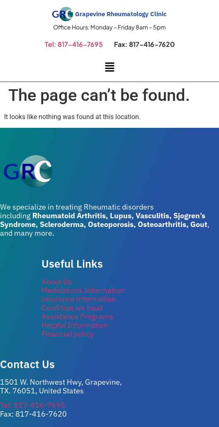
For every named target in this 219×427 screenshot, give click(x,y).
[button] (109, 68)
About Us (56, 281)
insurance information (78, 299)
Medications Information (82, 290)
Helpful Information (74, 325)
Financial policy (67, 334)
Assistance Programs (77, 316)
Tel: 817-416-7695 (74, 44)
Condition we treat (72, 307)
